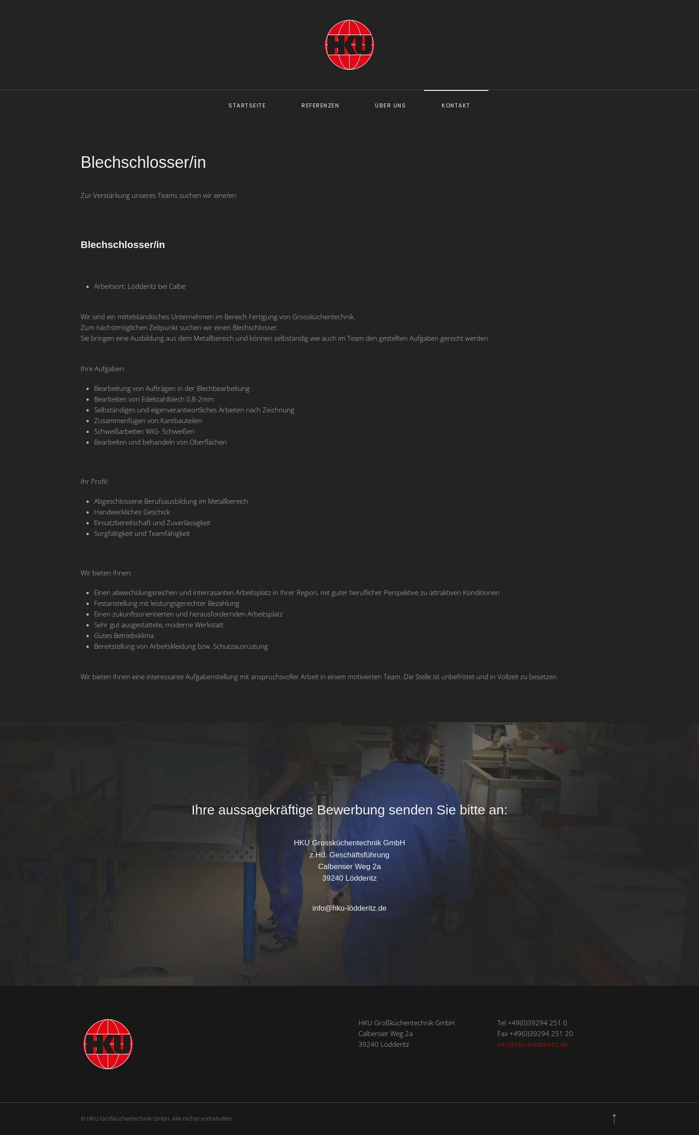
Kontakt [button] (456, 105)
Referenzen (320, 105)
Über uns (390, 105)
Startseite (247, 105)
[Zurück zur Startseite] (349, 45)
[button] (614, 1119)
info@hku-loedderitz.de (532, 1044)
